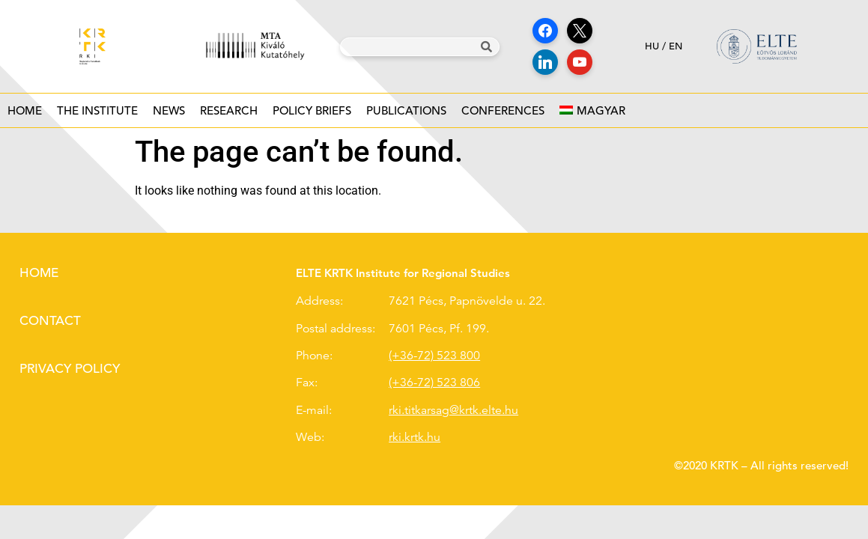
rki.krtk (406, 437)
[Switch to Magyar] (592, 110)
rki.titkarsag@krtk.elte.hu (453, 410)
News (169, 115)
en (675, 46)
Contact (50, 321)
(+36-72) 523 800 (434, 355)
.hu (432, 437)
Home (24, 110)
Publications (406, 115)
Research (229, 115)
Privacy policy (69, 369)
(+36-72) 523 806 (434, 382)
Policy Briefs (312, 115)
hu (652, 46)
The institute (97, 115)
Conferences (502, 115)
